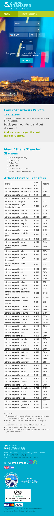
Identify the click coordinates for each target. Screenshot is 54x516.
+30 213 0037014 (18, 455)
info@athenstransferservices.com (25, 457)
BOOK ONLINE (29, 13)
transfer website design (15, 511)
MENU (7, 13)
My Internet (29, 511)
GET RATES (26, 60)
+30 (18, 462)
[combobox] (27, 29)
